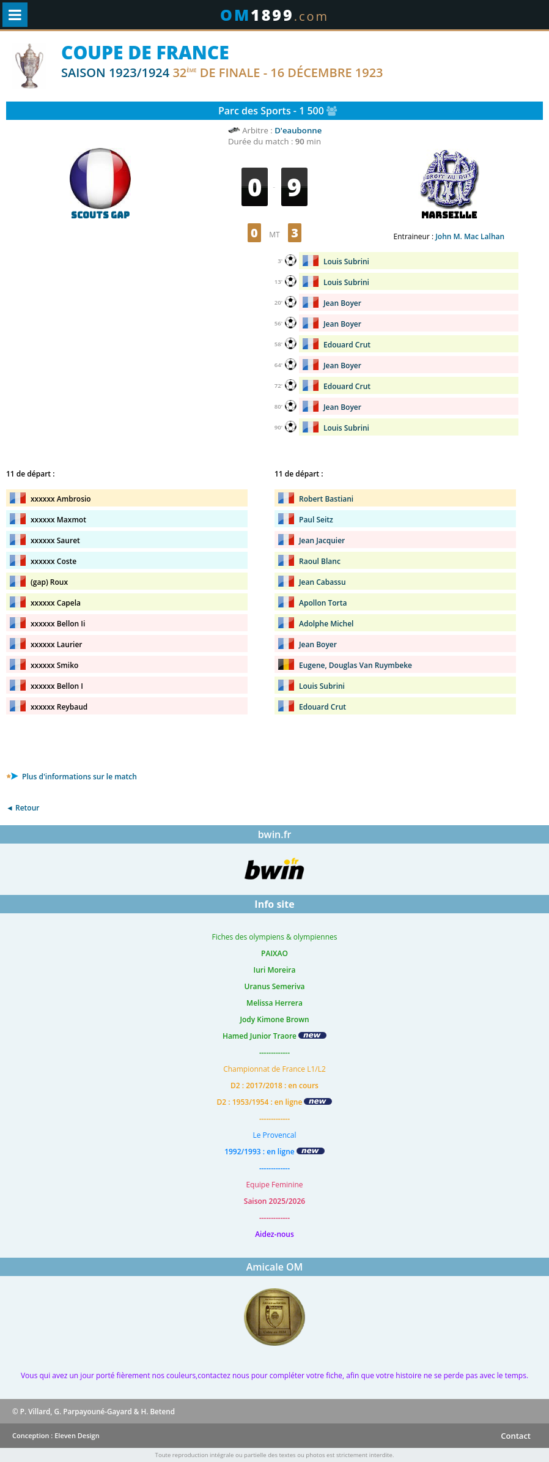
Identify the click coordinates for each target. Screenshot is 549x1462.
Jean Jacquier (322, 540)
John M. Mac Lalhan (469, 236)
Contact (516, 1435)
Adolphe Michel (326, 623)
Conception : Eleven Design (56, 1435)
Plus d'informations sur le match (71, 776)
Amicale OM (274, 1267)
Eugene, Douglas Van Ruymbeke (355, 665)
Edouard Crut (346, 345)
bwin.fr (275, 834)
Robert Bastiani (326, 499)
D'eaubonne (298, 130)
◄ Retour (22, 808)
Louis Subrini (346, 261)
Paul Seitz (316, 519)
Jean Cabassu (322, 582)
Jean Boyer (342, 303)
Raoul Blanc (320, 561)
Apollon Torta (323, 603)
